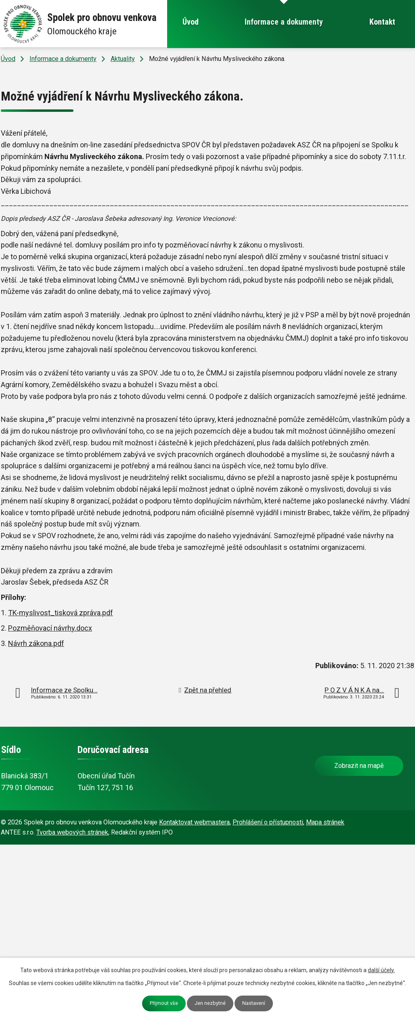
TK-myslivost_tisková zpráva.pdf (60, 612)
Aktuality (123, 59)
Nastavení (253, 1003)
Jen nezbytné (210, 1003)
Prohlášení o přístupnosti (268, 822)
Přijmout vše (164, 1003)
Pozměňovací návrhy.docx (50, 628)
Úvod (190, 22)
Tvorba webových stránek (72, 832)
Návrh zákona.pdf (36, 643)
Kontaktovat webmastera (194, 822)
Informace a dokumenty (284, 22)
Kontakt (382, 22)
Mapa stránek (325, 822)
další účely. (381, 970)
